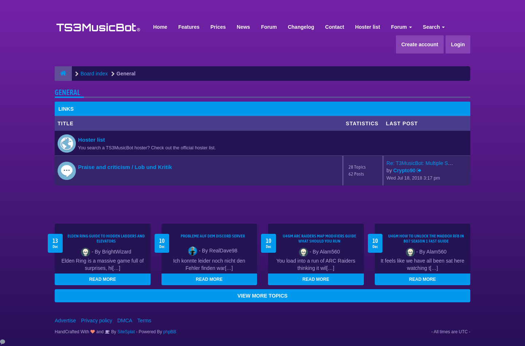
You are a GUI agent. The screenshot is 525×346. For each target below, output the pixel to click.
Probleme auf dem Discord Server (212, 236)
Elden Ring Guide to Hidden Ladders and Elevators (106, 238)
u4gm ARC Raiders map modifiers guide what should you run (319, 238)
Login (458, 44)
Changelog (301, 27)
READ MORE (102, 279)
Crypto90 (404, 170)
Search (434, 27)
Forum (269, 27)
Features (188, 27)
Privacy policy (96, 320)
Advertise (65, 320)
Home (160, 27)
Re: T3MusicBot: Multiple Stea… (423, 163)
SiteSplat (125, 331)
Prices (218, 27)
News (243, 27)
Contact (334, 27)
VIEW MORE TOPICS (262, 296)
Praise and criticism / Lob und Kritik (125, 167)
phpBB (169, 331)
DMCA (124, 320)
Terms (144, 320)
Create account (419, 44)
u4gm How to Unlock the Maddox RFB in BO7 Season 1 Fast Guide (426, 238)
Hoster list (367, 27)
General (67, 92)
